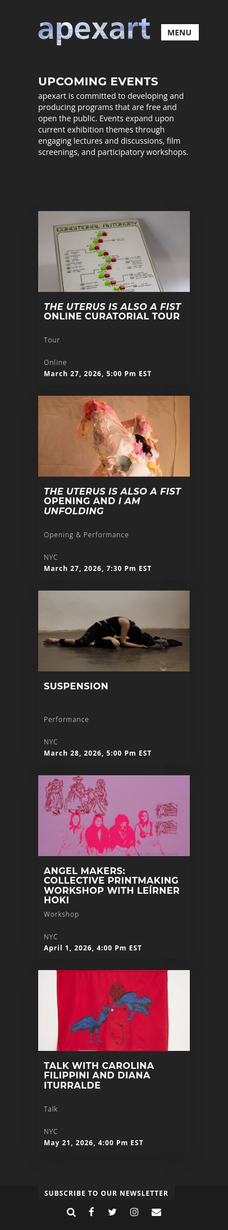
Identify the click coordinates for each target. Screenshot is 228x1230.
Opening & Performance (86, 534)
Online (55, 362)
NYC (51, 557)
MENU (179, 32)
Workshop (61, 914)
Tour (52, 340)
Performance (66, 719)
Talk (51, 1109)
